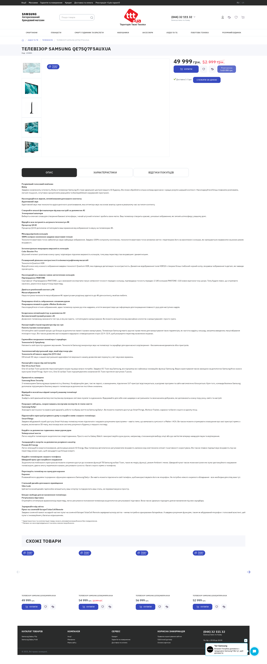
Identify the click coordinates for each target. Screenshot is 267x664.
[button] (48, 571)
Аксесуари (147, 32)
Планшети (56, 32)
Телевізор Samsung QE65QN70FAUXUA (210, 595)
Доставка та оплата (83, 2)
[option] (48, 583)
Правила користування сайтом (170, 636)
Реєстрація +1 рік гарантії (108, 2)
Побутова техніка (200, 32)
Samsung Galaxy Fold (30, 639)
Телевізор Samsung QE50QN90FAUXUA (96, 595)
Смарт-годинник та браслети (89, 32)
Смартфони (31, 32)
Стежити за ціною (207, 80)
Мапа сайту (72, 643)
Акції (23, 2)
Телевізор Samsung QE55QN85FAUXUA (153, 595)
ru (238, 2)
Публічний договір (165, 639)
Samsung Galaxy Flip (29, 636)
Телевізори (47, 40)
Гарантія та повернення (51, 2)
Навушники (123, 32)
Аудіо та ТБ (171, 32)
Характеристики (105, 172)
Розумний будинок (231, 32)
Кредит (68, 2)
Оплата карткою (164, 643)
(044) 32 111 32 (181, 17)
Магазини (33, 2)
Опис (49, 172)
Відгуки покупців (161, 172)
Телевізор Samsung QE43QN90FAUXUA (39, 595)
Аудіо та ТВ (33, 40)
